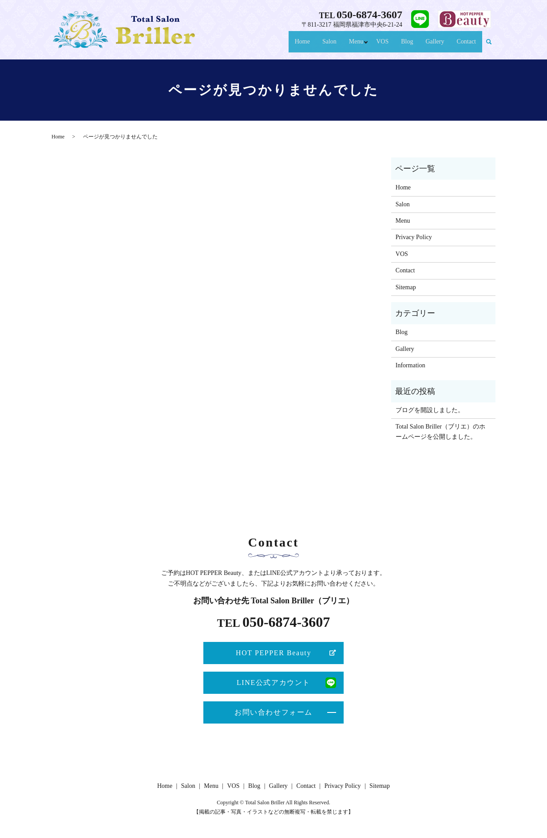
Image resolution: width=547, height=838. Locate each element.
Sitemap (406, 287)
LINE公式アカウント (273, 682)
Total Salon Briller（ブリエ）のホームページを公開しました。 (440, 431)
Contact (465, 45)
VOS (379, 45)
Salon (321, 45)
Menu (349, 45)
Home (294, 45)
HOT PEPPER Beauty (273, 653)
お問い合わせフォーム (273, 712)
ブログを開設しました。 (430, 410)
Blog (404, 45)
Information (410, 365)
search (488, 45)
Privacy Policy (414, 237)
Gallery (432, 45)
